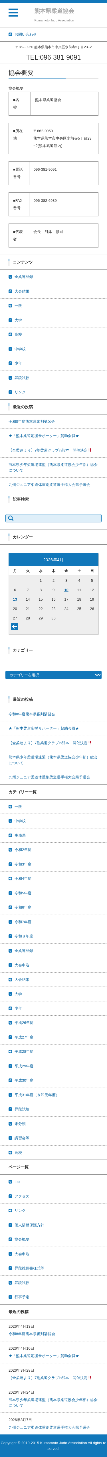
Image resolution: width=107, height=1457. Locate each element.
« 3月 (15, 627)
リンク (20, 392)
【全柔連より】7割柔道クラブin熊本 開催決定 (50, 450)
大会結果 (22, 291)
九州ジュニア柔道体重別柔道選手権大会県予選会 (49, 484)
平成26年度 (24, 1023)
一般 (18, 305)
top (17, 1182)
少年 (18, 363)
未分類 (20, 1124)
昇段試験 (22, 378)
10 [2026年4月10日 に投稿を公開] (66, 590)
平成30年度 (24, 1080)
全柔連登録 (24, 277)
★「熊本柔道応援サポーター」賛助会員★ (44, 436)
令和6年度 (23, 907)
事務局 (20, 835)
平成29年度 (24, 1066)
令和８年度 (24, 936)
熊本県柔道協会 (54, 11)
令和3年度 (23, 864)
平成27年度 (24, 1037)
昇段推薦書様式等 (29, 1268)
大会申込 (22, 965)
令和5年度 (23, 893)
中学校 (20, 349)
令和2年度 (23, 850)
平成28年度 (24, 1051)
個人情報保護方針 (29, 1225)
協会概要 (22, 1239)
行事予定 (22, 1297)
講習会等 (22, 1138)
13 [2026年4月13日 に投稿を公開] (15, 599)
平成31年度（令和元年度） (37, 1095)
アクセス (22, 1196)
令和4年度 (23, 878)
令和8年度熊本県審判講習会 (32, 421)
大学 (18, 320)
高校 (18, 334)
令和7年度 (23, 922)
